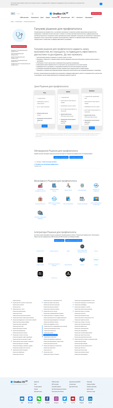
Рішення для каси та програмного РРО (53, 300)
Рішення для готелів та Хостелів (20, 335)
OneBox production (54, 251)
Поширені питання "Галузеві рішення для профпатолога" (20, 64)
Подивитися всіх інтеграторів (74, 240)
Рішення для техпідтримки (81, 330)
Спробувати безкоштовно (19, 46)
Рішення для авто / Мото (19, 309)
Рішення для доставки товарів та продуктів (23, 341)
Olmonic (96, 251)
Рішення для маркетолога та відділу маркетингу (55, 317)
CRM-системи (24, 17)
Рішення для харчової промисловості (83, 345)
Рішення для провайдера (80, 304)
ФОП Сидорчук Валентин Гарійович (54, 264)
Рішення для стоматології (50, 337)
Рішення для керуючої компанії (51, 307)
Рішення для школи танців (81, 350)
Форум (48, 17)
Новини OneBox (91, 384)
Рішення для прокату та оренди (82, 311)
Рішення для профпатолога (50, 335)
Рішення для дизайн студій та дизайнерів (22, 337)
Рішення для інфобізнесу (18, 352)
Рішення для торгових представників (83, 332)
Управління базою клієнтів (54, 190)
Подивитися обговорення (61, 157)
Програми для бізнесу (58, 391)
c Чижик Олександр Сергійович (49, 161)
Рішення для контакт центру (50, 311)
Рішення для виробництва (19, 330)
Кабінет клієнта (68, 190)
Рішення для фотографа (80, 341)
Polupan (96, 264)
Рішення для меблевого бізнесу (51, 322)
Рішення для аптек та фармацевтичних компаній (55, 326)
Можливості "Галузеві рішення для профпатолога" (19, 51)
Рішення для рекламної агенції (82, 315)
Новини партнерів (91, 386)
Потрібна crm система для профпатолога (46, 164)
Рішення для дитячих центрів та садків (22, 339)
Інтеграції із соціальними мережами (40, 217)
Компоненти (35, 17)
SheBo (68, 251)
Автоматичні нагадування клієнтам (40, 190)
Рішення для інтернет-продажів (20, 350)
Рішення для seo (16, 307)
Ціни (41, 17)
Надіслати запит (59, 240)
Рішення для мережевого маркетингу (52, 339)
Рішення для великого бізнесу (20, 328)
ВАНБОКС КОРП (40, 251)
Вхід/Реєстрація (96, 13)
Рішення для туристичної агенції (82, 335)
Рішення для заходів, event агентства (21, 347)
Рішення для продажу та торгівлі (82, 307)
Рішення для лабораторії (50, 330)
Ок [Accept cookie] (101, 3)
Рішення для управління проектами (83, 337)
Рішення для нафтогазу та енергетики (53, 345)
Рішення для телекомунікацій (81, 328)
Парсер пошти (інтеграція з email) (54, 203)
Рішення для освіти (48, 352)
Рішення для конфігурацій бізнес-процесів (53, 313)
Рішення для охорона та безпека (51, 354)
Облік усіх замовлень (68, 203)
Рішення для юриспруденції (81, 354)
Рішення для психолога (80, 313)
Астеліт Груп (54, 278)
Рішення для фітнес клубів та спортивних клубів (86, 339)
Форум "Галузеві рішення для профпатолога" (18, 57)
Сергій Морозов (68, 264)
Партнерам (88, 17)
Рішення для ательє (17, 313)
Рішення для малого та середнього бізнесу (54, 315)
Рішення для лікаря (48, 332)
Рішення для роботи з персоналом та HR (84, 317)
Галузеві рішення (56, 386)
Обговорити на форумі (76, 157)
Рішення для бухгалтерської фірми (21, 322)
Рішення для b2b (17, 300)
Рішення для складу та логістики (82, 322)
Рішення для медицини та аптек (51, 324)
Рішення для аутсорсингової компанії (21, 315)
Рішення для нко (47, 350)
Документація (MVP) (74, 382)
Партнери (89, 382)
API (73, 17)
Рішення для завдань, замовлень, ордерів (23, 345)
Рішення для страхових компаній (82, 324)
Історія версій (38, 386)
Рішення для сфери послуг (81, 326)
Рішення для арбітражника (19, 311)
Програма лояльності (40, 203)
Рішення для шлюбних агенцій (82, 352)
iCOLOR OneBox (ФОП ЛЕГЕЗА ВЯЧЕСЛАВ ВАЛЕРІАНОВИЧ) (82, 251)
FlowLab (82, 264)
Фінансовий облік (82, 190)
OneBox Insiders (40, 264)
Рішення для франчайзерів (81, 343)
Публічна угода (91, 391)
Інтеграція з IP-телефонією (96, 190)
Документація (65, 17)
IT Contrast (40, 278)
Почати (45, 126)
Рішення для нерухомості (49, 347)
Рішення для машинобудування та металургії (54, 319)
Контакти (79, 17)
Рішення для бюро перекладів (20, 324)
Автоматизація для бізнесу (59, 389)
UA (12, 13)
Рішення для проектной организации (83, 309)
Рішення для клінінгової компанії (51, 309)
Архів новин (90, 389)
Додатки (36, 382)
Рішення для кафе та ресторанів (51, 302)
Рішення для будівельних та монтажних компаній (24, 319)
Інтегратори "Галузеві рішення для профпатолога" (19, 61)
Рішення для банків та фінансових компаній (23, 317)
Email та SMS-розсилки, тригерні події (96, 203)
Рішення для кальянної (18, 354)
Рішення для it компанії (18, 304)
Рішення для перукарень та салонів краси (84, 302)
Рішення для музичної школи (50, 343)
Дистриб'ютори (73, 386)
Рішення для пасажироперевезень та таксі (85, 300)
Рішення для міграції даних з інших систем (53, 341)
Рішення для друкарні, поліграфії (20, 343)
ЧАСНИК (68, 278)
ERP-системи (55, 384)
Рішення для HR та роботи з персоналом (22, 302)
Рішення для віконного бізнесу (20, 332)
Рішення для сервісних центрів (82, 319)
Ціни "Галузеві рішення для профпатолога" (17, 54)
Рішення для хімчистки (80, 347)
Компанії (56, 17)
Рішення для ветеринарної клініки (52, 328)
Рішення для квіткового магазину (52, 304)
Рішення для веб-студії (18, 326)
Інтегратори (72, 384)
